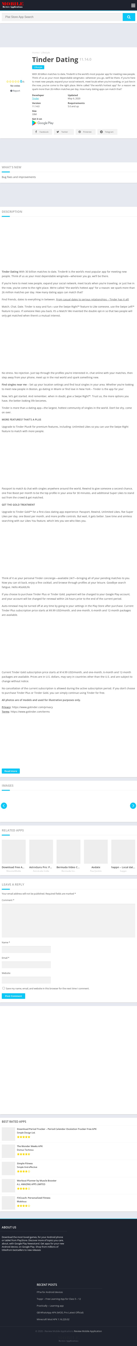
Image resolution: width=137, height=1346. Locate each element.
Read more (10, 771)
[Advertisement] (68, 36)
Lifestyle (45, 53)
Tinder (35, 99)
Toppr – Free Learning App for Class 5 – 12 (59, 1298)
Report (15, 91)
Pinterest (85, 132)
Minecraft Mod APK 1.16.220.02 (53, 1319)
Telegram (106, 132)
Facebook (41, 132)
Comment (8, 900)
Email (5, 958)
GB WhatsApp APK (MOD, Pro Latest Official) (60, 1312)
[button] (129, 17)
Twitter (62, 132)
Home (35, 53)
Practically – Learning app (50, 1305)
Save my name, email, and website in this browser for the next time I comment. (47, 989)
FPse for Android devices (50, 1291)
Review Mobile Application (88, 1330)
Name (6, 943)
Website (6, 973)
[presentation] (4, 806)
